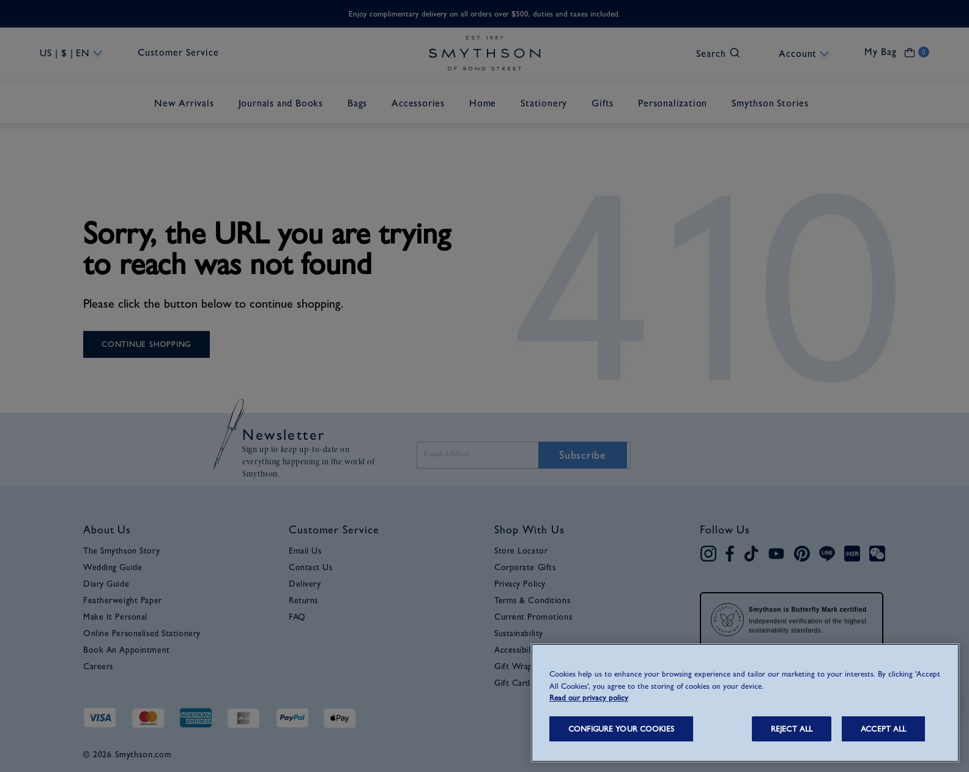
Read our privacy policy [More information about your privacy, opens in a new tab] (588, 697)
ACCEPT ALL (883, 728)
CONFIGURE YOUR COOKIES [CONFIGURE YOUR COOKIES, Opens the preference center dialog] (621, 728)
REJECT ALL (791, 728)
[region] (745, 703)
